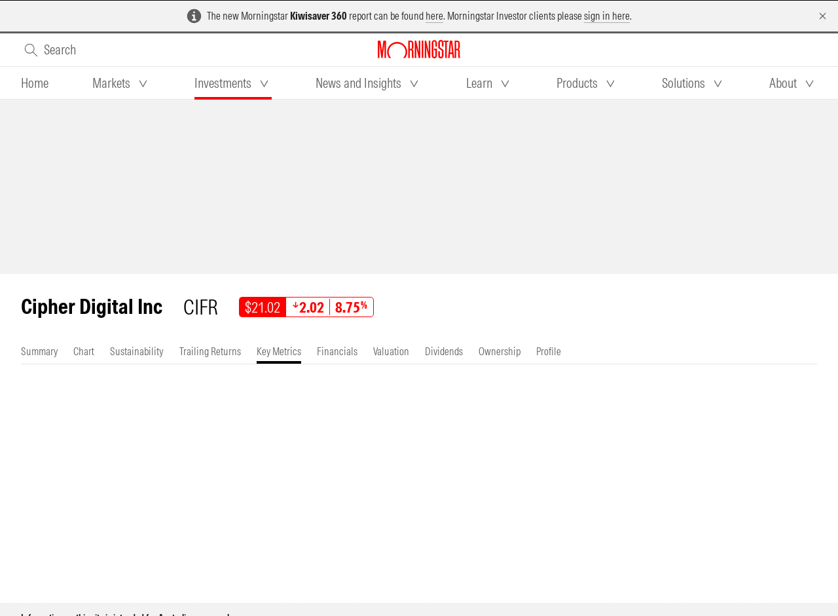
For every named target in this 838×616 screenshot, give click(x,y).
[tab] (34, 83)
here (434, 15)
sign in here (607, 15)
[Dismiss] (823, 16)
